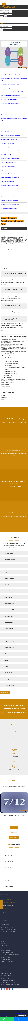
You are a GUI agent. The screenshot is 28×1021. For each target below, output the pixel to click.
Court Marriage (4, 935)
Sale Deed (6, 590)
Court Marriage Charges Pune (7, 978)
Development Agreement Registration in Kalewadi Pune (12, 91)
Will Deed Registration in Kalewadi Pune (9, 208)
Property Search (4, 968)
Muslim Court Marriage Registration (9, 933)
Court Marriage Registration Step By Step (10, 984)
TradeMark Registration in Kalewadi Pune (9, 200)
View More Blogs (14, 837)
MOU (4, 571)
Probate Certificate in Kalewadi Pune (8, 162)
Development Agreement (10, 565)
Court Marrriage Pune (6, 977)
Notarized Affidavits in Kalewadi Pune (9, 71)
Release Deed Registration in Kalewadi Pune (10, 177)
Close (5, 16)
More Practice (4, 692)
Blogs (25, 1013)
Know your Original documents (14, 450)
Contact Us (7, 1013)
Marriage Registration (9, 678)
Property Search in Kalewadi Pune (8, 170)
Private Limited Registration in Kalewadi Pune (10, 158)
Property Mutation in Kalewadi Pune (8, 166)
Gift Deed (5, 584)
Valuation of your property (14, 513)
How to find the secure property (14, 419)
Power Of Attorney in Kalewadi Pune (8, 154)
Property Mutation (8, 646)
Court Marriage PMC (5, 957)
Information (4, 228)
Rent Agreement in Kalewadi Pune (8, 181)
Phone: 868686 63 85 (6, 899)
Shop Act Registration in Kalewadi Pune (9, 189)
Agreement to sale (8, 558)
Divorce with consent (9, 684)
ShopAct (5, 665)
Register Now (6, 30)
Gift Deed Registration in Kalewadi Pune (9, 114)
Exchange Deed (7, 621)
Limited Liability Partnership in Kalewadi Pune (10, 124)
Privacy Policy (21, 1013)
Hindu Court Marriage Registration (8, 929)
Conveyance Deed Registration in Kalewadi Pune (11, 84)
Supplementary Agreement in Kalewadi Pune (10, 196)
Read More (14, 827)
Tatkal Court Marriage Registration (8, 961)
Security (5, 879)
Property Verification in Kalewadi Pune (9, 173)
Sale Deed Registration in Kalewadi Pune (9, 185)
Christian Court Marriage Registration (9, 927)
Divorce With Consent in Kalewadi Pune (9, 99)
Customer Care (7, 873)
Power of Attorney (8, 634)
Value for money (7, 860)
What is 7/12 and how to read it (14, 816)
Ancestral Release (8, 602)
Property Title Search (9, 640)
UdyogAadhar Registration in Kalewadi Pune (10, 204)
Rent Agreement (7, 552)
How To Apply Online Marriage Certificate (10, 954)
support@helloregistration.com (9, 902)
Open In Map (5, 908)
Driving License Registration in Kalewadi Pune (10, 103)
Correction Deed (7, 615)
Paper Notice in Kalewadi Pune (7, 143)
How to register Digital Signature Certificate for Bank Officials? (15, 318)
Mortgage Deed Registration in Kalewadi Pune (10, 135)
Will (4, 653)
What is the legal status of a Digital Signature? (13, 306)
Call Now (21, 1019)
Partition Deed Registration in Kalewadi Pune (10, 147)
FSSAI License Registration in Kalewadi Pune (10, 107)
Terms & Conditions (14, 1013)
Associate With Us (5, 1015)
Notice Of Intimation (5, 950)
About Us (3, 1013)
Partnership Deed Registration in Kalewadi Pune (11, 150)
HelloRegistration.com (12, 1016)
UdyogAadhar (7, 672)
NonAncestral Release (9, 609)
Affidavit (5, 659)
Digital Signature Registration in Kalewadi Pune (10, 95)
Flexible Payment (7, 885)
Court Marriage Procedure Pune (8, 982)
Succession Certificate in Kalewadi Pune (9, 193)
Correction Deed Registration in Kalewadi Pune (11, 88)
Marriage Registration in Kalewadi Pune (9, 128)
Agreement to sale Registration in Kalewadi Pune (11, 74)
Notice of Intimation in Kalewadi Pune (9, 139)
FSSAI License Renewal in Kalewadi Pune (9, 111)
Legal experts (7, 854)
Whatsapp (7, 1019)
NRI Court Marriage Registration (8, 931)
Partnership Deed (8, 577)
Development (4, 920)
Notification (6, 867)
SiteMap (11, 1015)
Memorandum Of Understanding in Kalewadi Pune (11, 131)
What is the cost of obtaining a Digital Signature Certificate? (13, 290)
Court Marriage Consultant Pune (8, 980)
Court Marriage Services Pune (7, 952)
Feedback (15, 1015)
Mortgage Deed (7, 628)
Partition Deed (7, 596)
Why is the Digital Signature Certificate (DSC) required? (15, 274)
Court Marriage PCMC (6, 959)
